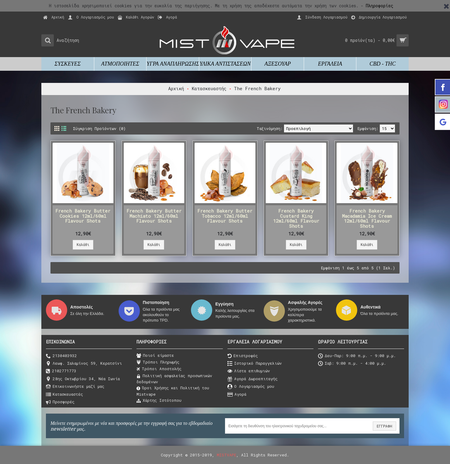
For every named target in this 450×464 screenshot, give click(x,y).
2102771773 (61, 371)
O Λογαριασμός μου (250, 387)
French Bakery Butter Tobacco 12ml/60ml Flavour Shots (224, 216)
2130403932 (61, 356)
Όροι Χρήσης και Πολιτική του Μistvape (173, 391)
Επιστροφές (242, 356)
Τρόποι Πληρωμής (158, 362)
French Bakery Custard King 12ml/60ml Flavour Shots (296, 218)
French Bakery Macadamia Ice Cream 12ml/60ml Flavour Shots (367, 218)
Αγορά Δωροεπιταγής (252, 379)
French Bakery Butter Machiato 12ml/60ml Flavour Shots (154, 216)
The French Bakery (257, 88)
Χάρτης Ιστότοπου (159, 400)
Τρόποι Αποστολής (159, 369)
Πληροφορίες (379, 6)
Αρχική (176, 88)
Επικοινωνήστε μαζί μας (75, 387)
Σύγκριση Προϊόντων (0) (99, 128)
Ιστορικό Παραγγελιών (254, 363)
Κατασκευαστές (64, 394)
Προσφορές (60, 402)
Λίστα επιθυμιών (248, 371)
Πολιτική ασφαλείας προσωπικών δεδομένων (174, 378)
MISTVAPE (226, 455)
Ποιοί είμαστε (155, 356)
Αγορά (236, 394)
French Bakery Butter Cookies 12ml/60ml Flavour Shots (82, 216)
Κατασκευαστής (209, 88)
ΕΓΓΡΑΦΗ (384, 426)
